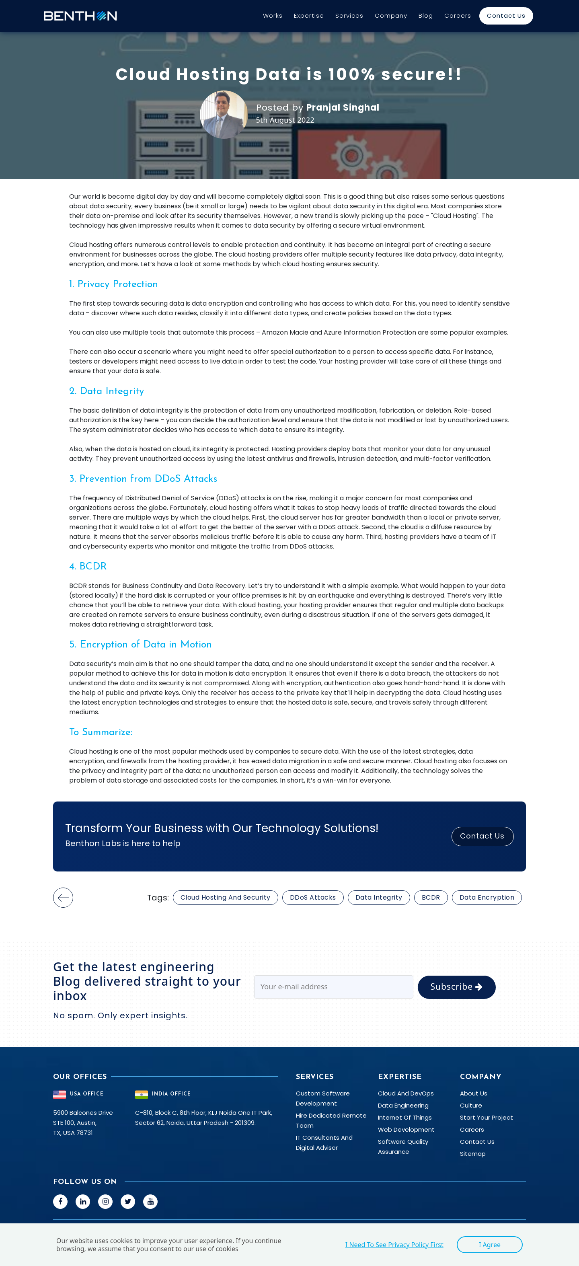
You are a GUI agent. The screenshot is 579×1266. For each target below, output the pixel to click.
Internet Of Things (405, 1117)
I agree (490, 1244)
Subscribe (457, 986)
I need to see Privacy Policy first (394, 1244)
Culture (471, 1105)
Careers (457, 15)
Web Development (406, 1129)
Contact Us (506, 15)
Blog (426, 15)
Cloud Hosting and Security (226, 897)
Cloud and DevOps (406, 1093)
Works (273, 15)
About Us (473, 1093)
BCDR (431, 897)
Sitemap (473, 1153)
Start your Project (486, 1117)
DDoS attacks (313, 897)
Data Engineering (403, 1105)
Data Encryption (487, 897)
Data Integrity (378, 897)
